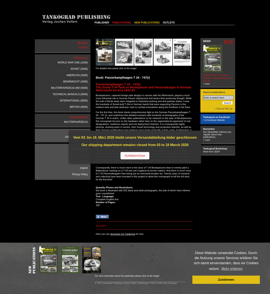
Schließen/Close (135, 155)
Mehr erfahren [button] (232, 269)
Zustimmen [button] (226, 279)
